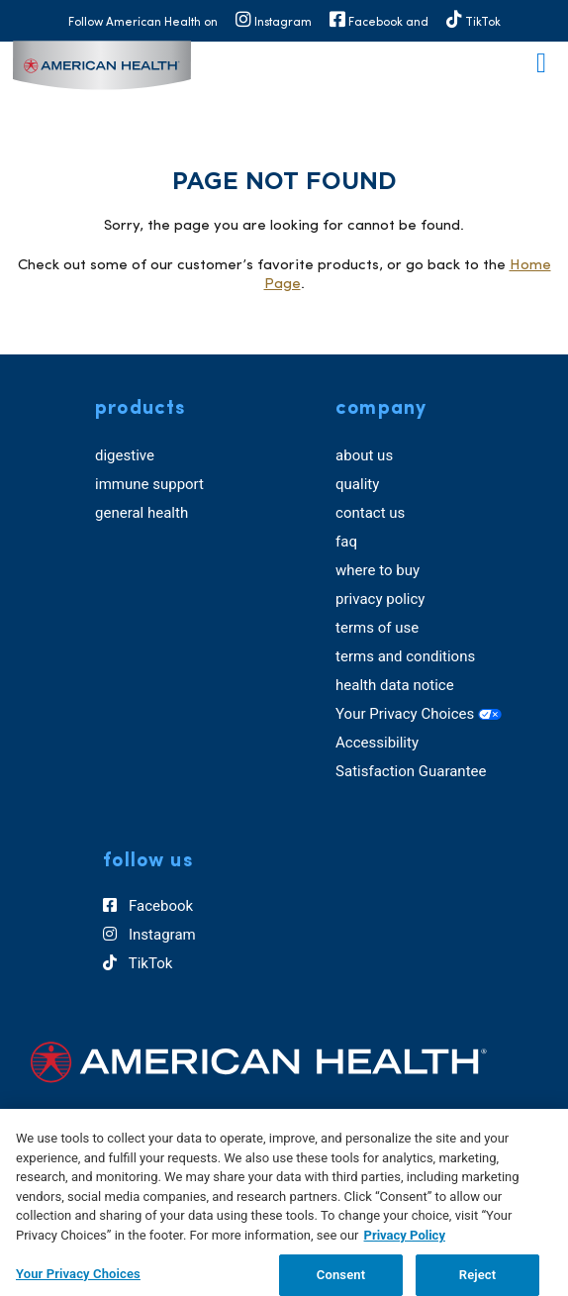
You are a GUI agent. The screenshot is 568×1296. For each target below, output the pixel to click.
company (380, 409)
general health (141, 513)
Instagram (149, 935)
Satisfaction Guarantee (410, 771)
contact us (370, 513)
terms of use (377, 628)
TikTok (137, 963)
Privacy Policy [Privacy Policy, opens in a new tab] (404, 1244)
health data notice (394, 685)
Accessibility (377, 742)
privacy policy (380, 599)
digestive (124, 455)
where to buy (377, 570)
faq (346, 541)
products (140, 409)
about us (364, 455)
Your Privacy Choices (418, 714)
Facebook (148, 906)
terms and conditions (405, 656)
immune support (149, 484)
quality (357, 484)
